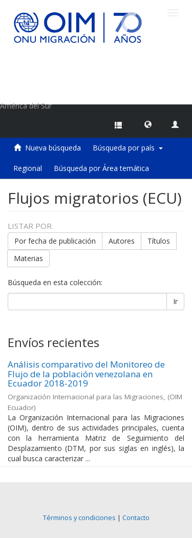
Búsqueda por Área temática (101, 168)
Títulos (158, 241)
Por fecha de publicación (55, 241)
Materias (28, 258)
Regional (27, 168)
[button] (148, 124)
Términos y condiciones (79, 517)
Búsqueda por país (128, 148)
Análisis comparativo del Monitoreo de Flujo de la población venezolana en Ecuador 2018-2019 (86, 373)
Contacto (136, 517)
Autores (122, 241)
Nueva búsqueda (53, 148)
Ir (175, 301)
